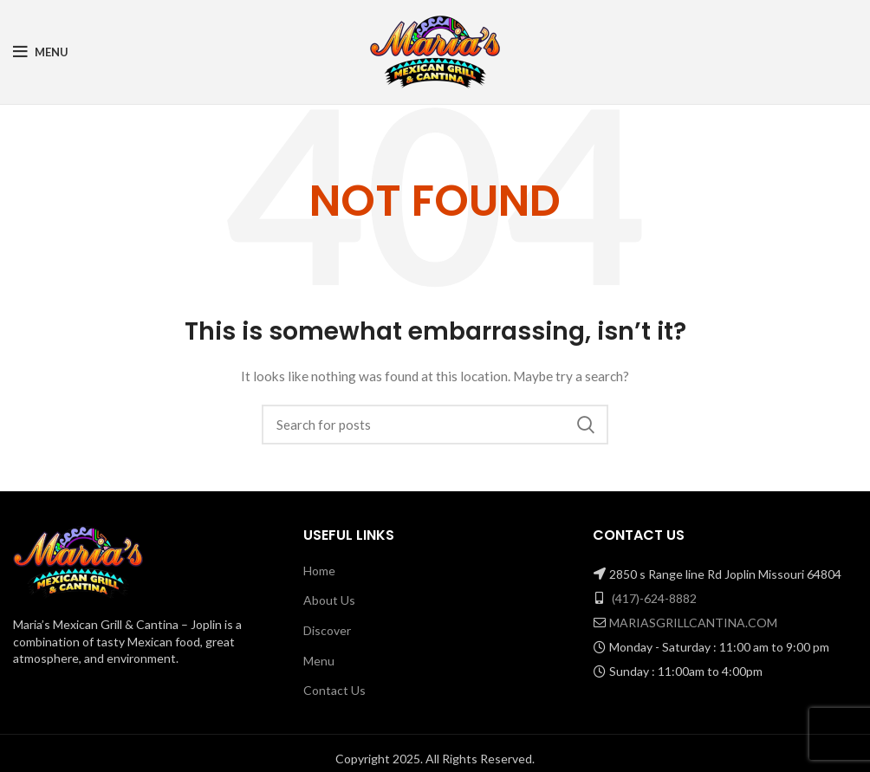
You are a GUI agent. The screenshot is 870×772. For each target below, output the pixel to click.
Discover (327, 630)
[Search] (435, 424)
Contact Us (334, 690)
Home (319, 570)
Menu (318, 660)
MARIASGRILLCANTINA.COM (693, 622)
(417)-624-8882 (654, 598)
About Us (329, 600)
